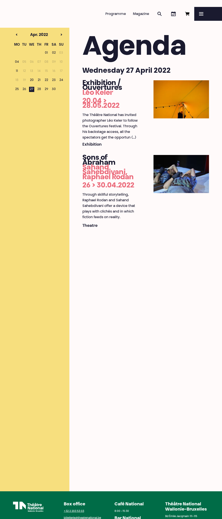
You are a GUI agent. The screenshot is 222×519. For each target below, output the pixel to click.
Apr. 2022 (31, 35)
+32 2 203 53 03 (74, 511)
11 (17, 71)
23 (54, 80)
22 (46, 80)
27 (31, 89)
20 (32, 80)
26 (24, 89)
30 (54, 89)
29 (46, 89)
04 (17, 62)
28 (39, 89)
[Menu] (208, 14)
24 (61, 80)
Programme (115, 14)
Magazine (141, 14)
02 (54, 53)
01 (46, 53)
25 (17, 89)
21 (39, 80)
